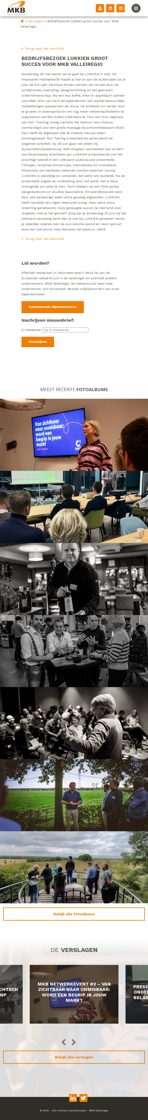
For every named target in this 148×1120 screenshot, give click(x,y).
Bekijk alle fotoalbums (74, 914)
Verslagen (36, 21)
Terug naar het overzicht (42, 48)
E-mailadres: (54, 330)
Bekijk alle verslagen (74, 1057)
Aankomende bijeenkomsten (53, 307)
